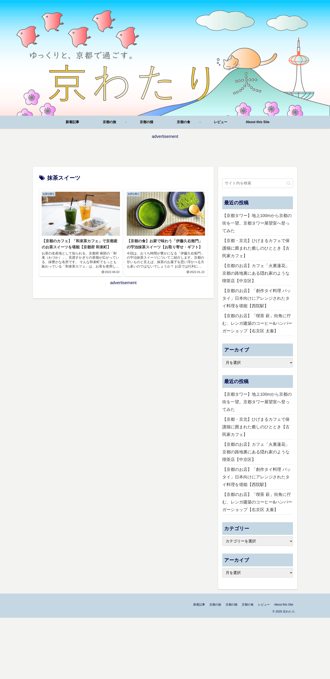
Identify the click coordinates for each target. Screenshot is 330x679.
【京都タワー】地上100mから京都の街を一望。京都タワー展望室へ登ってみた (257, 223)
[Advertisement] (165, 149)
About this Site (283, 604)
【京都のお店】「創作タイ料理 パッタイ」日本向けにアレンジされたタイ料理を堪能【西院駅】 (256, 298)
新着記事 (199, 604)
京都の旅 (215, 604)
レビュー (264, 604)
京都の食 (248, 604)
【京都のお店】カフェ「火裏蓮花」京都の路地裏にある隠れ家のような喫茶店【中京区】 (256, 273)
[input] (257, 183)
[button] (288, 183)
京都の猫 (231, 604)
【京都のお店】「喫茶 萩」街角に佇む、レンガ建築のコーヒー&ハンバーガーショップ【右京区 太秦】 (257, 323)
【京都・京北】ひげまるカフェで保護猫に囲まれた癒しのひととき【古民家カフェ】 (256, 248)
